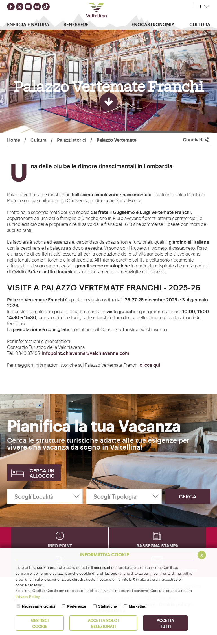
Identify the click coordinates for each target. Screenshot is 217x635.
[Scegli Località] (45, 496)
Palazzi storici (71, 140)
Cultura (38, 140)
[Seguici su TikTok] (46, 6)
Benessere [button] (75, 24)
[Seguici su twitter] (19, 6)
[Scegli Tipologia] (124, 496)
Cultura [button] (199, 24)
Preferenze (76, 606)
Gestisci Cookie (40, 623)
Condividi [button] (196, 139)
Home (13, 140)
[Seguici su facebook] (11, 6)
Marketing (137, 606)
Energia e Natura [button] (28, 24)
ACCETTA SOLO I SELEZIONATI (103, 623)
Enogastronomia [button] (153, 24)
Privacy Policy (28, 596)
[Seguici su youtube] (28, 6)
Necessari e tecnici (38, 606)
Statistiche (107, 606)
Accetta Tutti (165, 623)
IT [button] (200, 6)
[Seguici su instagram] (37, 6)
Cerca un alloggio (42, 473)
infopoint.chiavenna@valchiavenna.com (85, 353)
